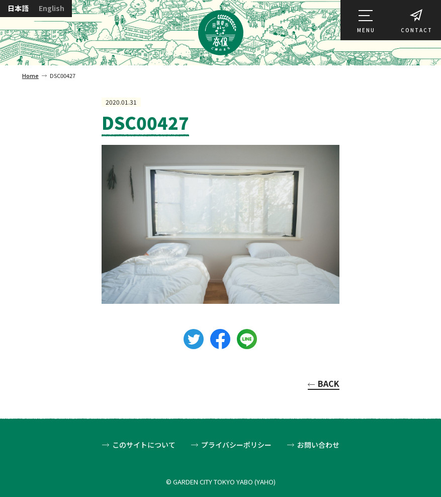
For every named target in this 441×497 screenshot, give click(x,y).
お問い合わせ (318, 445)
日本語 (18, 9)
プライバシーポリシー (236, 445)
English (51, 9)
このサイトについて (143, 445)
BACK (328, 384)
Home (30, 75)
